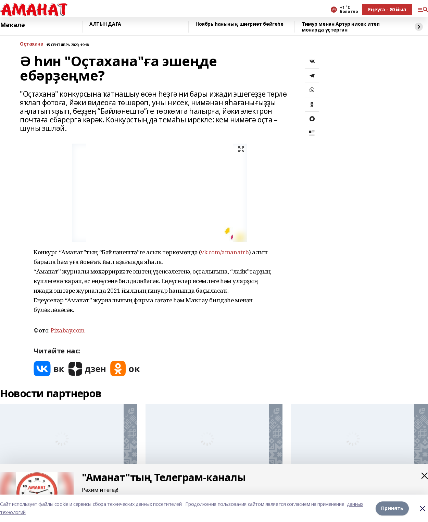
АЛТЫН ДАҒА (105, 24)
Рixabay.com (67, 330)
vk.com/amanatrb (225, 252)
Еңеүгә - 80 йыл (387, 9)
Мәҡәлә (12, 25)
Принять (392, 508)
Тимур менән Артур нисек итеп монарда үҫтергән (340, 27)
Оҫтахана (31, 44)
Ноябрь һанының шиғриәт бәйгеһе (239, 24)
